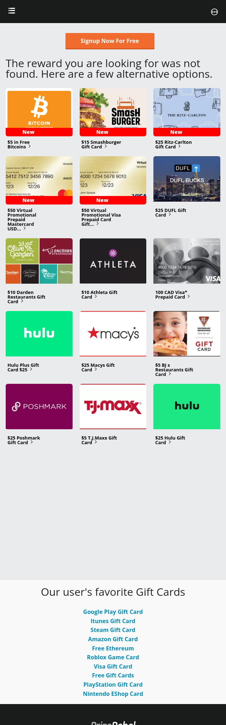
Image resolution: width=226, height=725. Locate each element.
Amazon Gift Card (113, 639)
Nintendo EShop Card (113, 694)
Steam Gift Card (113, 630)
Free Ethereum (113, 648)
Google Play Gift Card (113, 612)
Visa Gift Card (113, 666)
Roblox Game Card (113, 657)
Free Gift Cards (113, 675)
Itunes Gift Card (113, 621)
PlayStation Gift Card (113, 684)
